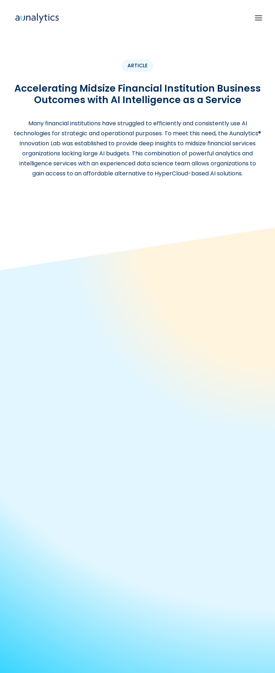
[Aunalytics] (37, 18)
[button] (258, 17)
